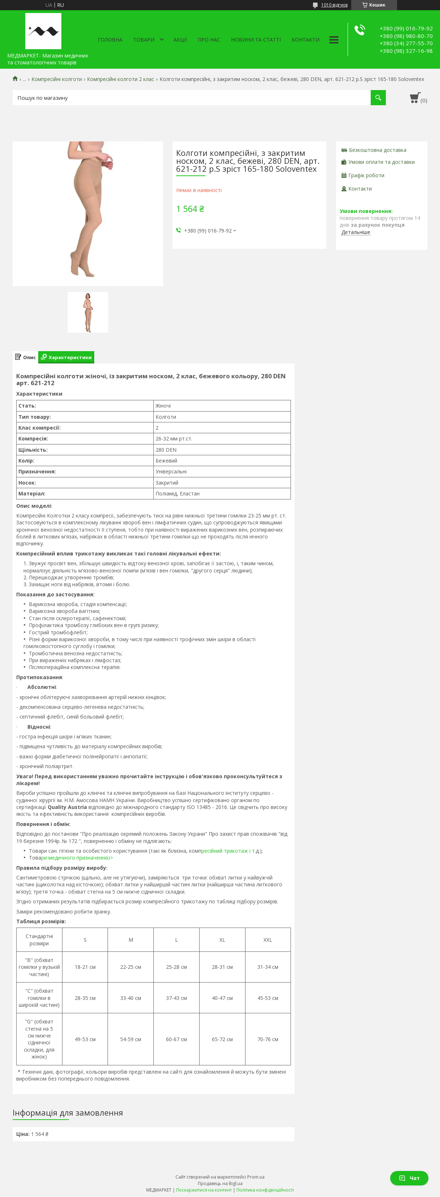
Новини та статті (256, 39)
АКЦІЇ (180, 39)
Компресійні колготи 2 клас (120, 79)
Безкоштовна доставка (377, 149)
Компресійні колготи (56, 79)
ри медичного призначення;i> (77, 857)
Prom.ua (256, 1177)
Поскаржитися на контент (204, 1190)
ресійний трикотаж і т (228, 850)
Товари (143, 39)
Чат (409, 1178)
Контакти (305, 39)
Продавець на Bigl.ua (220, 1183)
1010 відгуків (334, 5)
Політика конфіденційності (265, 1190)
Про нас (209, 39)
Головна (110, 39)
